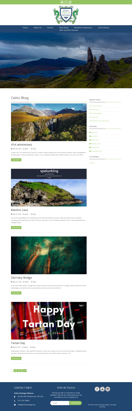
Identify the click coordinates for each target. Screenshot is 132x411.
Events (50, 27)
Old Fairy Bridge (21, 278)
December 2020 (96, 151)
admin (26, 149)
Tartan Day (18, 343)
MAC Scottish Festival (68, 30)
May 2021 (94, 132)
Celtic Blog (63, 27)
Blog (34, 149)
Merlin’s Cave (19, 210)
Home (25, 27)
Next (24, 370)
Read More (16, 160)
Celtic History (103, 27)
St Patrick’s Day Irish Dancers (100, 121)
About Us (38, 27)
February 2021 (95, 144)
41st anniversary (21, 144)
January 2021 (95, 147)
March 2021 (95, 140)
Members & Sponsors (83, 27)
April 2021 (94, 136)
